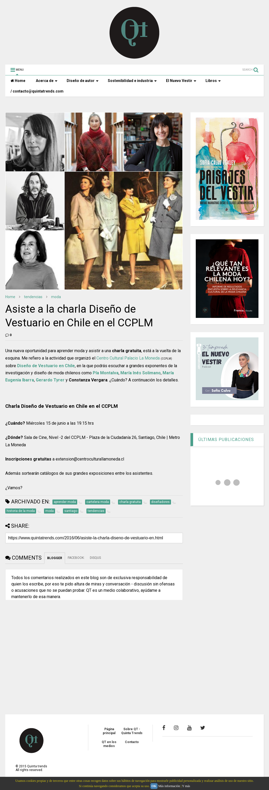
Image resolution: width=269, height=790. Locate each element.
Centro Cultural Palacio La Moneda (128, 358)
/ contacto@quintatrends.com (37, 91)
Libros (213, 81)
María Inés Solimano (140, 372)
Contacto (132, 742)
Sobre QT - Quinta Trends (132, 731)
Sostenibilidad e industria (132, 81)
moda (56, 297)
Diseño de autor (83, 81)
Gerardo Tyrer (50, 379)
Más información (169, 786)
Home (18, 81)
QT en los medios (109, 744)
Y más (186, 786)
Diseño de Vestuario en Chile (46, 365)
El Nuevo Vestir (181, 81)
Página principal (109, 731)
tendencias (33, 297)
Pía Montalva (106, 372)
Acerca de (46, 81)
